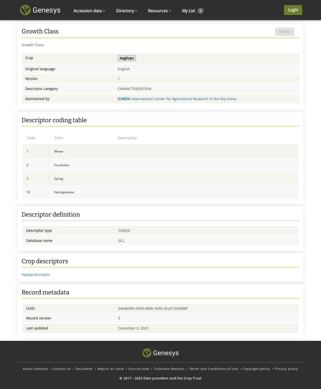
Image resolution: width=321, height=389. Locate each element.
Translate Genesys (169, 368)
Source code (138, 368)
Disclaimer (84, 368)
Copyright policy (256, 368)
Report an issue (111, 368)
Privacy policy (286, 368)
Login (293, 10)
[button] (160, 274)
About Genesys (35, 368)
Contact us (62, 368)
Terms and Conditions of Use (213, 368)
